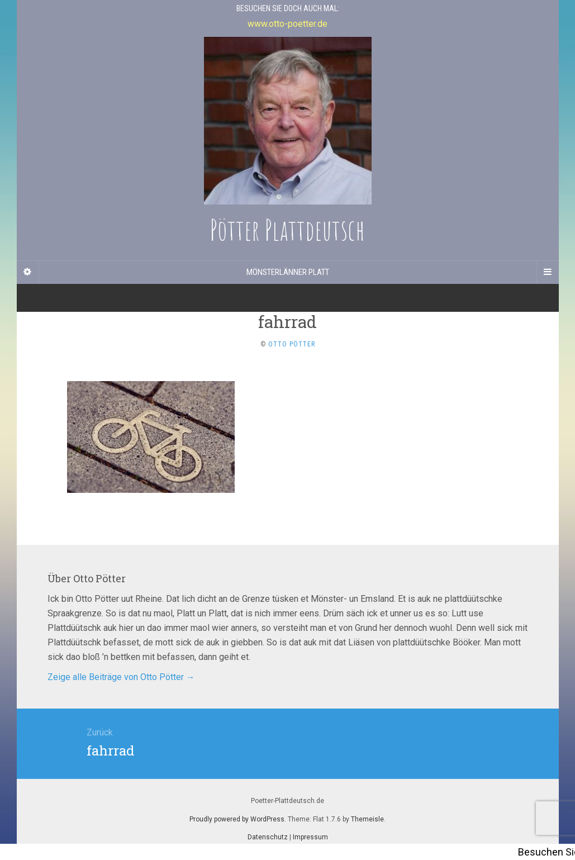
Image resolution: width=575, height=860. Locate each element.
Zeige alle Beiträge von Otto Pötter (121, 677)
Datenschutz (268, 837)
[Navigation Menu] (547, 272)
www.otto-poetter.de (287, 23)
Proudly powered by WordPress (236, 819)
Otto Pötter (291, 344)
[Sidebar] (28, 272)
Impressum (310, 837)
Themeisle (367, 819)
